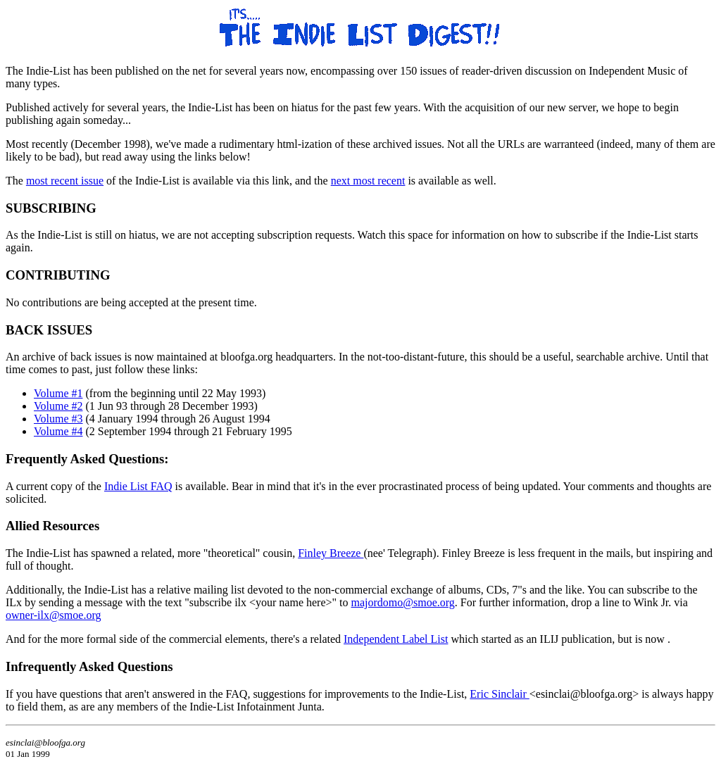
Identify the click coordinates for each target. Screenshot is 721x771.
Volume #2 (58, 406)
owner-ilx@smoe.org (53, 615)
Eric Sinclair (499, 694)
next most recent (368, 181)
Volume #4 (58, 431)
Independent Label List (396, 639)
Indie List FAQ (138, 486)
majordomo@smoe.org (403, 602)
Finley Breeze (330, 553)
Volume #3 (58, 419)
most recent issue (65, 181)
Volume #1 (58, 393)
